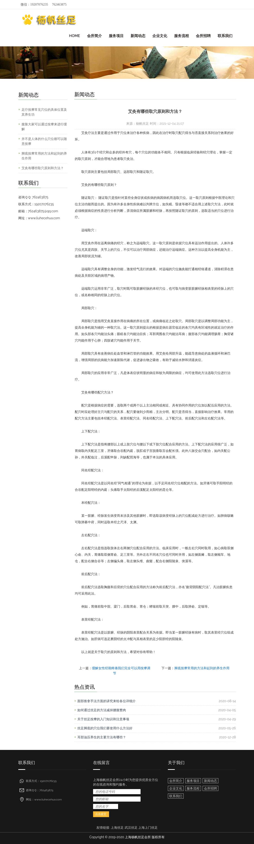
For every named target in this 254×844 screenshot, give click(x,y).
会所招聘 (203, 36)
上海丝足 (117, 827)
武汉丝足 (131, 827)
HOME (74, 36)
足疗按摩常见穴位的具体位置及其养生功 (44, 112)
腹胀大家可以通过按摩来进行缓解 (44, 126)
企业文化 (159, 36)
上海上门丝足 (148, 827)
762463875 (59, 4)
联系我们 (225, 36)
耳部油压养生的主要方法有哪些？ (101, 737)
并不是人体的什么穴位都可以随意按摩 (44, 141)
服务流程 (181, 36)
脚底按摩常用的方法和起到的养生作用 (201, 668)
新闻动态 (138, 36)
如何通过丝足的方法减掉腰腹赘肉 (101, 710)
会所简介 (94, 36)
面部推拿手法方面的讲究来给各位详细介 (106, 701)
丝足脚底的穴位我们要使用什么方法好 (104, 728)
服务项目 (116, 36)
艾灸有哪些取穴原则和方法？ (43, 168)
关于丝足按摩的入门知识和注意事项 (103, 719)
